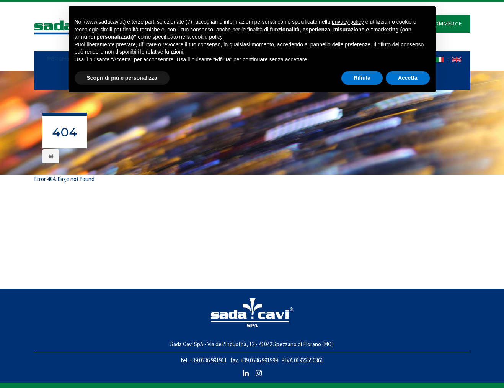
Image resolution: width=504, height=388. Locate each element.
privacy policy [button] (348, 22)
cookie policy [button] (207, 37)
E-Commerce (443, 23)
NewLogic (458, 376)
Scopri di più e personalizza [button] (122, 78)
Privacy (44, 376)
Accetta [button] (408, 78)
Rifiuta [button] (362, 78)
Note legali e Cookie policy (89, 376)
